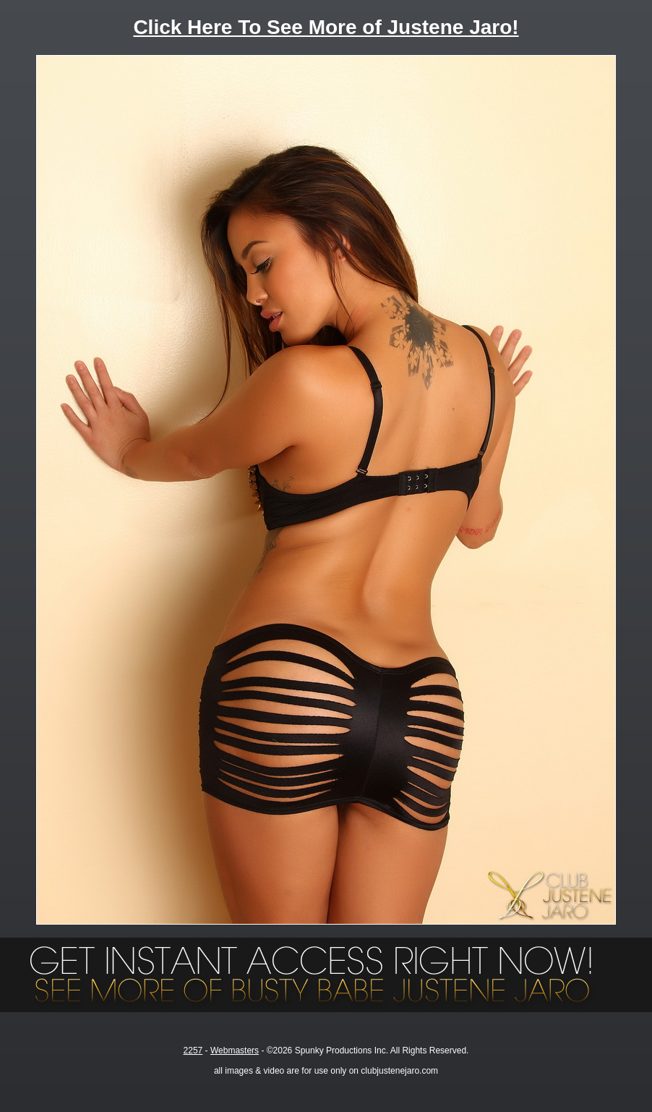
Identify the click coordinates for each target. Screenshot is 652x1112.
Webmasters (234, 1050)
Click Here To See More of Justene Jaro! (325, 27)
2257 (193, 1050)
